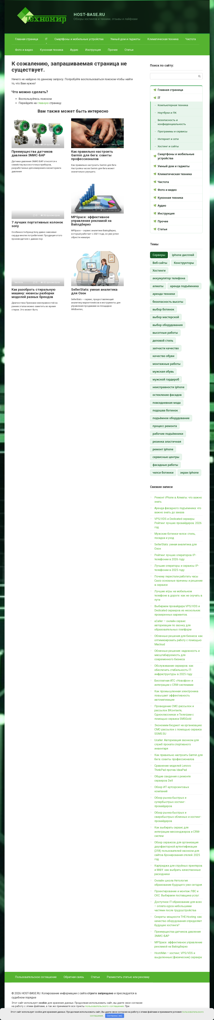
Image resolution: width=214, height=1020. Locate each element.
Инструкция (93, 49)
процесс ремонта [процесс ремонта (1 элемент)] (165, 426)
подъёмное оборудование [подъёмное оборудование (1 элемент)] (171, 418)
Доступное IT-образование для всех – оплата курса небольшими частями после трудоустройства (178, 906)
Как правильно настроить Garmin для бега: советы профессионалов (92, 155)
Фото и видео (24, 49)
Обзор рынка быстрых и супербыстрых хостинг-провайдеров (170, 802)
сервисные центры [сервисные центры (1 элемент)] (166, 457)
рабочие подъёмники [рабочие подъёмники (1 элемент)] (168, 434)
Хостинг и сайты (168, 146)
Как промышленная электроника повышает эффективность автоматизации (176, 695)
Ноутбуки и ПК (167, 112)
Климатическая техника (162, 39)
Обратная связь (74, 977)
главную (43, 103)
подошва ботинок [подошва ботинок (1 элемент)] (165, 410)
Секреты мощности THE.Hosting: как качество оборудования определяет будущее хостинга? (178, 921)
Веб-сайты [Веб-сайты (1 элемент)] (160, 263)
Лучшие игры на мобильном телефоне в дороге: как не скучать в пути (178, 595)
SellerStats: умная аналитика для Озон (94, 291)
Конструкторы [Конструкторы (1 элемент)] (184, 263)
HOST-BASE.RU (89, 14)
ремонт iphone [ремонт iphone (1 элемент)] (163, 449)
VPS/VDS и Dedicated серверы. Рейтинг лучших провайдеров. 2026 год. (178, 523)
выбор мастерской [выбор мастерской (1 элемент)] (166, 317)
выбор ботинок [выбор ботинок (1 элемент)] (163, 309)
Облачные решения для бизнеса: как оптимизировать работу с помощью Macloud (178, 640)
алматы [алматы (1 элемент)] (158, 286)
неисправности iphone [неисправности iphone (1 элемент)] (169, 387)
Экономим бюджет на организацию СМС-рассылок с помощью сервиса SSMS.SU (178, 729)
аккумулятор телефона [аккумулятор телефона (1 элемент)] (169, 278)
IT (46, 39)
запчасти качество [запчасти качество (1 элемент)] (166, 348)
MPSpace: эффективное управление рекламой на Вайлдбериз (91, 220)
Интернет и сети (168, 139)
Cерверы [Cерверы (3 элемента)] (159, 255)
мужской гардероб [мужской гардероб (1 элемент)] (166, 379)
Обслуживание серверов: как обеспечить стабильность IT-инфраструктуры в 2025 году (173, 670)
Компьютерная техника (173, 105)
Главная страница (26, 39)
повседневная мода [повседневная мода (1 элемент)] (167, 403)
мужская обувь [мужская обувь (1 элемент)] (163, 371)
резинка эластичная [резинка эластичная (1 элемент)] (167, 441)
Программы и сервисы (172, 131)
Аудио (74, 49)
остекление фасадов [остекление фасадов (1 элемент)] (167, 395)
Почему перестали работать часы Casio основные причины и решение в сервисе (178, 581)
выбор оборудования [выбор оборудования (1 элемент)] (168, 325)
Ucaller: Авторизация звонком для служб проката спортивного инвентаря (176, 744)
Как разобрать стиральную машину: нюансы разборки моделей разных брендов (33, 293)
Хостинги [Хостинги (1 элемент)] (159, 270)
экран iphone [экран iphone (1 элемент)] (189, 472)
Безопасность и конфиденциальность (172, 122)
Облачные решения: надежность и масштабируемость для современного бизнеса (177, 655)
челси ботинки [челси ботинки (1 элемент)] (163, 472)
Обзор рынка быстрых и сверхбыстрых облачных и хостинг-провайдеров (177, 817)
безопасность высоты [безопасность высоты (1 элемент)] (168, 302)
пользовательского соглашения (104, 1006)
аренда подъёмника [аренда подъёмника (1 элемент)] (184, 286)
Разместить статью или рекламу (128, 977)
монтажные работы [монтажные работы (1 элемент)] (167, 364)
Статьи (129, 49)
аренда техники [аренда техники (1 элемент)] (164, 294)
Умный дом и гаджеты (125, 39)
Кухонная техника (51, 49)
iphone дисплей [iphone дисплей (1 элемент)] (183, 255)
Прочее (113, 49)
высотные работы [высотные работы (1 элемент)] (165, 333)
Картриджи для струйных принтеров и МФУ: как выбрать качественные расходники (178, 870)
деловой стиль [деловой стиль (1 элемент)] (163, 340)
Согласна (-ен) (114, 1015)
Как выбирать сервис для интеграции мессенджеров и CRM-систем (177, 832)
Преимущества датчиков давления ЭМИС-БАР (32, 153)
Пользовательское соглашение (36, 977)
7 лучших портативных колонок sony (37, 224)
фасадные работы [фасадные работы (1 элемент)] (165, 465)
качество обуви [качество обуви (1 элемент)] (163, 356)
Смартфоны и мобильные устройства (79, 39)
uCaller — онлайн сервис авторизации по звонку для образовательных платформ (172, 625)
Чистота (190, 39)
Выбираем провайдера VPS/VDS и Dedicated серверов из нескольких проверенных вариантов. (177, 610)
